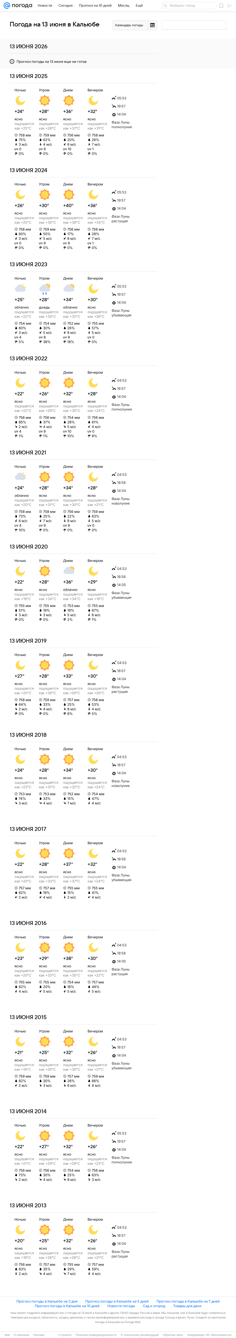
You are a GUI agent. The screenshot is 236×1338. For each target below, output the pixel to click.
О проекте (65, 1335)
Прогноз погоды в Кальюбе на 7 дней (188, 1301)
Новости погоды (121, 1306)
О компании (21, 1335)
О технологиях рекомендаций (140, 1335)
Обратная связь (173, 1335)
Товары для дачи (187, 1306)
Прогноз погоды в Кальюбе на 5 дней (117, 1301)
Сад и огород (154, 1306)
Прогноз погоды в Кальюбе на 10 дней (67, 1306)
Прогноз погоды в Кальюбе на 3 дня (46, 1301)
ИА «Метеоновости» (219, 1335)
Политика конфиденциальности (96, 1335)
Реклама (38, 1335)
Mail (7, 1335)
